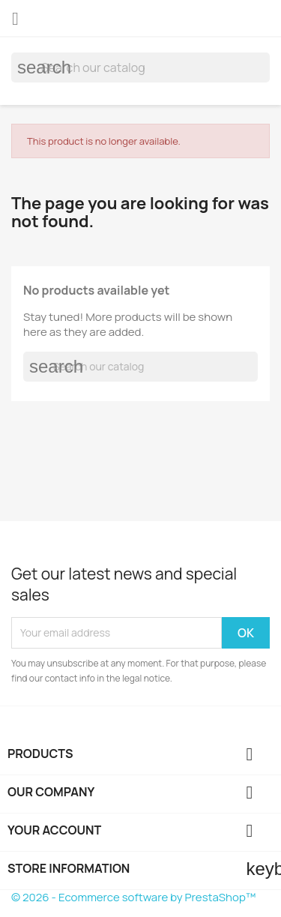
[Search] (140, 67)
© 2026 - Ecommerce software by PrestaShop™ (133, 897)
